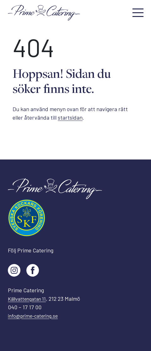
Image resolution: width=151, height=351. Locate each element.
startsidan (70, 117)
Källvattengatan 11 (27, 299)
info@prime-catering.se (33, 316)
